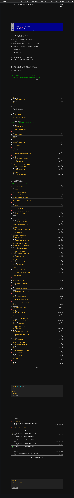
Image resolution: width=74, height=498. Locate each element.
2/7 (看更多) (17, 29)
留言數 (24, 430)
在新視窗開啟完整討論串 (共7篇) (37, 457)
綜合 (18, 386)
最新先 (17, 430)
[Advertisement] (37, 15)
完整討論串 (15, 427)
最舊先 (20, 430)
